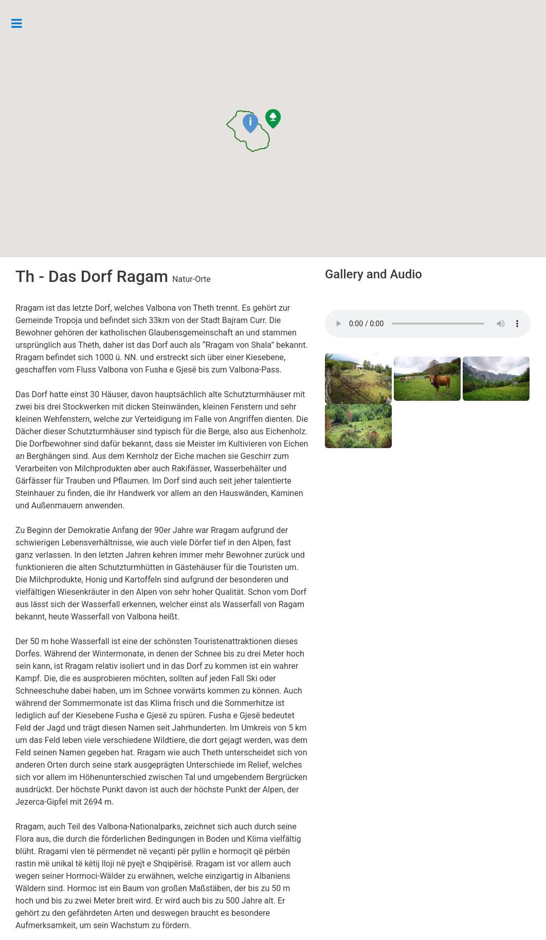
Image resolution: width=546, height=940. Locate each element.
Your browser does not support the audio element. (428, 324)
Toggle (22, 23)
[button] (250, 123)
